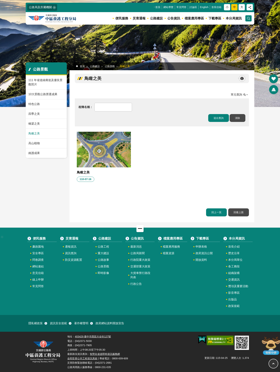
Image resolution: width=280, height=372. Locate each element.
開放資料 (201, 259)
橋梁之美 (34, 123)
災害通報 (139, 18)
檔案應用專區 (194, 18)
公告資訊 (173, 18)
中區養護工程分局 (56, 18)
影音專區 (234, 292)
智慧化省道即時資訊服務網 (105, 354)
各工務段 (234, 266)
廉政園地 (38, 246)
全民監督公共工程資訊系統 (82, 358)
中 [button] (234, 7)
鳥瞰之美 (34, 133)
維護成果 (34, 153)
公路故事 (103, 259)
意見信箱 (38, 272)
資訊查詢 (70, 253)
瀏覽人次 (236, 357)
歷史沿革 (234, 253)
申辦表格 (201, 246)
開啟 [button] (273, 78)
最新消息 (136, 246)
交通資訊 (234, 279)
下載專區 (214, 18)
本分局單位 (235, 259)
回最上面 (239, 212)
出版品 (232, 299)
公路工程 (103, 246)
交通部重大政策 (140, 266)
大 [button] (241, 7)
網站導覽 (168, 7)
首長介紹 (234, 246)
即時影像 (103, 272)
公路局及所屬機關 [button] (40, 7)
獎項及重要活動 (238, 286)
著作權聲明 (81, 323)
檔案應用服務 (171, 246)
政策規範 (234, 305)
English (204, 7)
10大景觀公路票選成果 (42, 94)
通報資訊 (70, 246)
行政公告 (136, 283)
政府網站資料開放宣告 (110, 323)
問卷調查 (38, 259)
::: (2, 1)
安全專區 (38, 253)
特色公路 (34, 104)
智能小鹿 (270, 345)
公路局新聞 (137, 253)
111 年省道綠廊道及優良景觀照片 (45, 82)
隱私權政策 (35, 323)
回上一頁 (216, 212)
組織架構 (234, 272)
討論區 (193, 7)
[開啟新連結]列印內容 (242, 78)
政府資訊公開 (204, 253)
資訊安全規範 (58, 323)
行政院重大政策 (140, 259)
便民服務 (121, 18)
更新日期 (209, 357)
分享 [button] (250, 7)
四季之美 (34, 113)
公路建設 (156, 18)
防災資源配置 (73, 259)
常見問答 (181, 7)
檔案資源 (168, 253)
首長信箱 (216, 7)
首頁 (157, 7)
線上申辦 (38, 279)
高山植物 (34, 143)
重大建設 (103, 253)
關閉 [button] (140, 228)
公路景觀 (40, 69)
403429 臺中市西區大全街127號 (93, 336)
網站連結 (38, 266)
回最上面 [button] (273, 363)
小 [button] (227, 7)
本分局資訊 (234, 18)
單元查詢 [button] (236, 94)
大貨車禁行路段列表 (140, 275)
